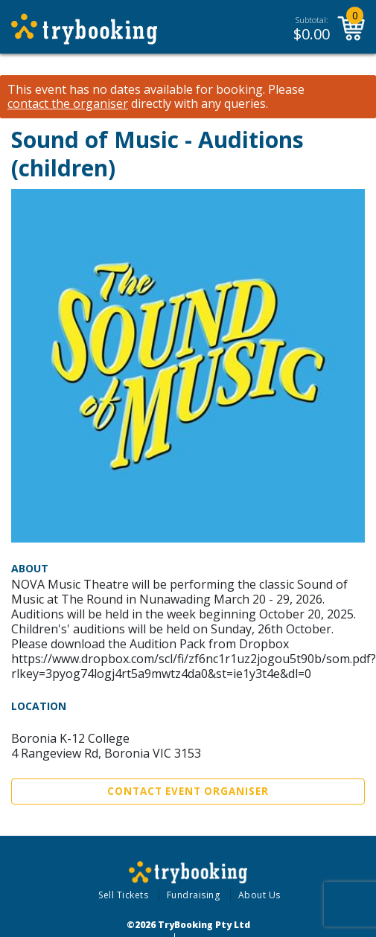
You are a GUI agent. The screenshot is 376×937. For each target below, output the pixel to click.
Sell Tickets (123, 895)
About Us (259, 895)
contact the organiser (67, 104)
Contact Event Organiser (188, 791)
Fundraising (193, 895)
